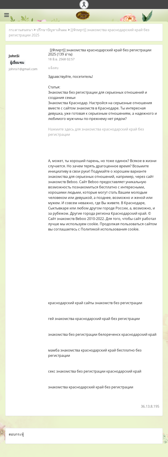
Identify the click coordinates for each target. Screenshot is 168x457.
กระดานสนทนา (21, 29)
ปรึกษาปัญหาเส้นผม (52, 29)
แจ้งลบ (53, 67)
